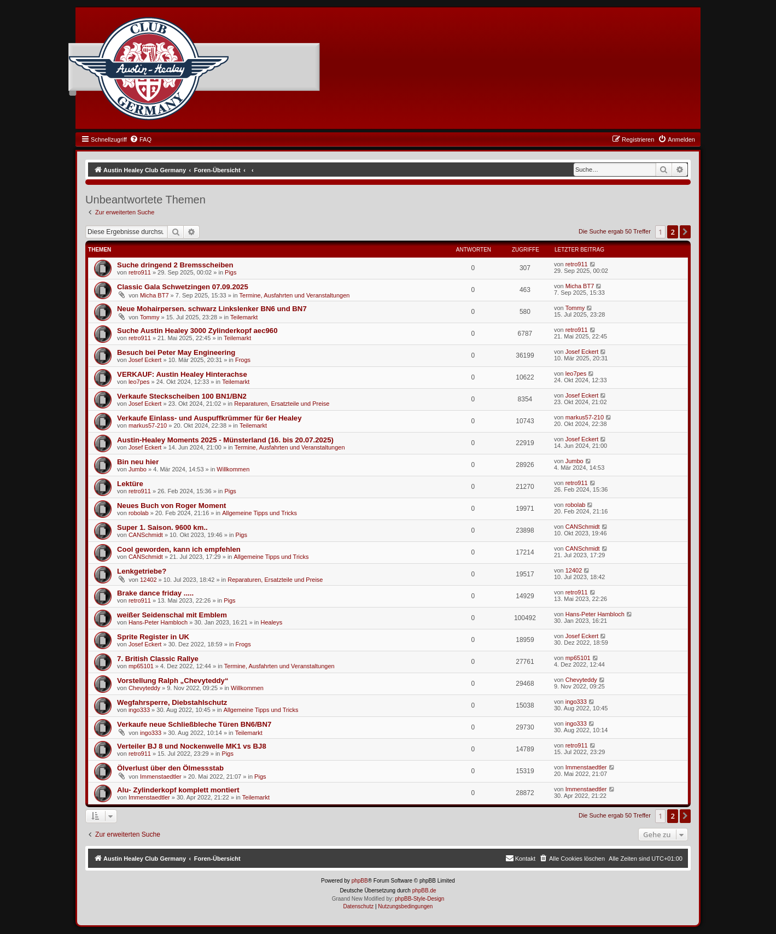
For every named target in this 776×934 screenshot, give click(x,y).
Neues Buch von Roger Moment (171, 505)
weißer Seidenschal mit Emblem (172, 615)
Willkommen (233, 469)
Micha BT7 (154, 295)
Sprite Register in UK (153, 637)
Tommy (149, 317)
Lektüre (130, 484)
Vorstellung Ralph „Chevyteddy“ (172, 680)
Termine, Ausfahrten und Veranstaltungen (295, 295)
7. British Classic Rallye (158, 659)
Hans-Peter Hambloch (158, 622)
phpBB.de (424, 891)
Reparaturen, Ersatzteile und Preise (281, 403)
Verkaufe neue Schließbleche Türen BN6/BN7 (194, 724)
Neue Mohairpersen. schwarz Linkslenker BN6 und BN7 (212, 309)
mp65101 (141, 666)
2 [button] (672, 232)
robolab (139, 513)
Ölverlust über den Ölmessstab (170, 768)
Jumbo (138, 469)
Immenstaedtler (161, 776)
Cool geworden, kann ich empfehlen (179, 549)
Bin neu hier (138, 462)
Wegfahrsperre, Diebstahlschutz (172, 702)
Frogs (242, 360)
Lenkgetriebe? (141, 571)
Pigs (230, 272)
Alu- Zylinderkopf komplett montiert (178, 790)
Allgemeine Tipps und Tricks (259, 513)
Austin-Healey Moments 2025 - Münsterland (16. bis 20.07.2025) (225, 440)
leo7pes (139, 381)
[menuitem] (140, 139)
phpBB (360, 881)
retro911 (140, 272)
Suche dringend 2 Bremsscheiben (175, 265)
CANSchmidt (146, 535)
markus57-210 (148, 425)
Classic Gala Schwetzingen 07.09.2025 (182, 287)
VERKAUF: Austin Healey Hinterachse (182, 374)
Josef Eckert (145, 360)
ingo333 (139, 710)
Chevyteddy (144, 688)
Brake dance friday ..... (155, 593)
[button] (685, 231)
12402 (148, 579)
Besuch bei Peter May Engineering (176, 352)
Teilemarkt (244, 317)
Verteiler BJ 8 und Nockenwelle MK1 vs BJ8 (191, 746)
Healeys (271, 622)
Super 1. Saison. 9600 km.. (162, 527)
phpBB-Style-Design (419, 899)
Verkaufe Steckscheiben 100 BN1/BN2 (182, 396)
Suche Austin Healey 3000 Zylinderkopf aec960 (197, 330)
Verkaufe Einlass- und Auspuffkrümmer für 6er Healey (209, 418)
